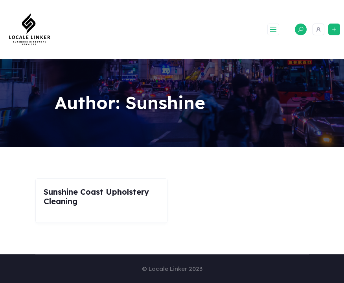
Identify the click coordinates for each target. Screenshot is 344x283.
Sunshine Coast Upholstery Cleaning (96, 196)
